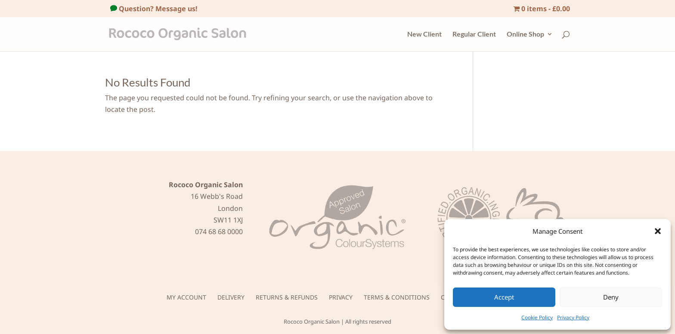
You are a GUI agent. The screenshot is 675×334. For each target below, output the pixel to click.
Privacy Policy (573, 317)
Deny (611, 297)
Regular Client (474, 34)
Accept (504, 297)
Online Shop (525, 34)
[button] (657, 231)
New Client (424, 34)
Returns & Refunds (287, 297)
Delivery (231, 297)
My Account (186, 297)
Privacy (341, 297)
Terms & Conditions (397, 297)
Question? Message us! (157, 8)
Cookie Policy (537, 317)
